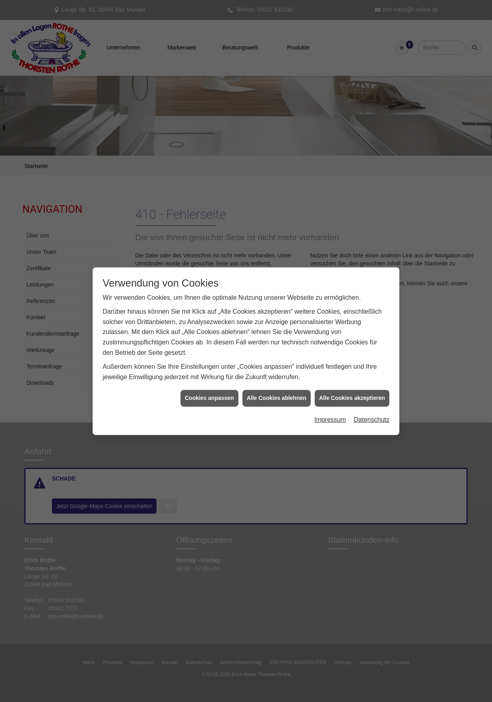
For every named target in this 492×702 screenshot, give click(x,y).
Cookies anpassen (209, 387)
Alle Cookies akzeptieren (352, 387)
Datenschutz (371, 408)
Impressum (330, 408)
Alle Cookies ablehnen (276, 387)
